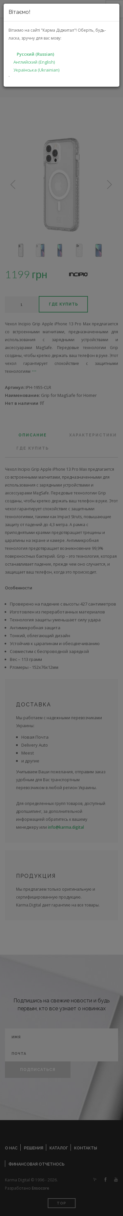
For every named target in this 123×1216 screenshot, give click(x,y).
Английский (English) (34, 62)
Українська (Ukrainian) (36, 70)
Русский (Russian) (35, 54)
